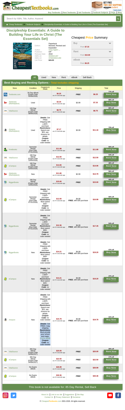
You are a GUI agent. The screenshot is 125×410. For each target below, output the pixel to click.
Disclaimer (76, 397)
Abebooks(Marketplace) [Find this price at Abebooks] (14, 103)
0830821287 (53, 56)
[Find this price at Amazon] (59, 129)
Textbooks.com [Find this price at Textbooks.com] (14, 94)
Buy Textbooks (54, 13)
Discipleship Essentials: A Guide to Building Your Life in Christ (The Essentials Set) (36, 34)
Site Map (80, 395)
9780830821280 (55, 58)
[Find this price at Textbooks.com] (59, 94)
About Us (44, 395)
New (54, 77)
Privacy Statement (63, 397)
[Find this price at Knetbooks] (59, 149)
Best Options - (41, 82)
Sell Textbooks (84, 13)
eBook (74, 77)
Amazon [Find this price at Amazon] (12, 320)
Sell (87, 77)
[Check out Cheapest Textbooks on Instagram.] (5, 395)
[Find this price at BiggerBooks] (59, 182)
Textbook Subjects (100, 13)
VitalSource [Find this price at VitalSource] (13, 111)
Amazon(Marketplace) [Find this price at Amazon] (14, 130)
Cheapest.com (51, 401)
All (34, 77)
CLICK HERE (45, 338)
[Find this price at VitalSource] (59, 110)
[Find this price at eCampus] (59, 165)
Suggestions (69, 395)
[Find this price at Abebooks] (59, 102)
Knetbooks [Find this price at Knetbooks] (13, 150)
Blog (120, 13)
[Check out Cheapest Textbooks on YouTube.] (110, 395)
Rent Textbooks (69, 13)
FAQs (113, 13)
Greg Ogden (53, 50)
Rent (63, 77)
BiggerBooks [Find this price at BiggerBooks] (14, 182)
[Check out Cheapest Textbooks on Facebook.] (118, 395)
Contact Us (49, 397)
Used (43, 77)
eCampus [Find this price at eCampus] (12, 166)
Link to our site (56, 395)
